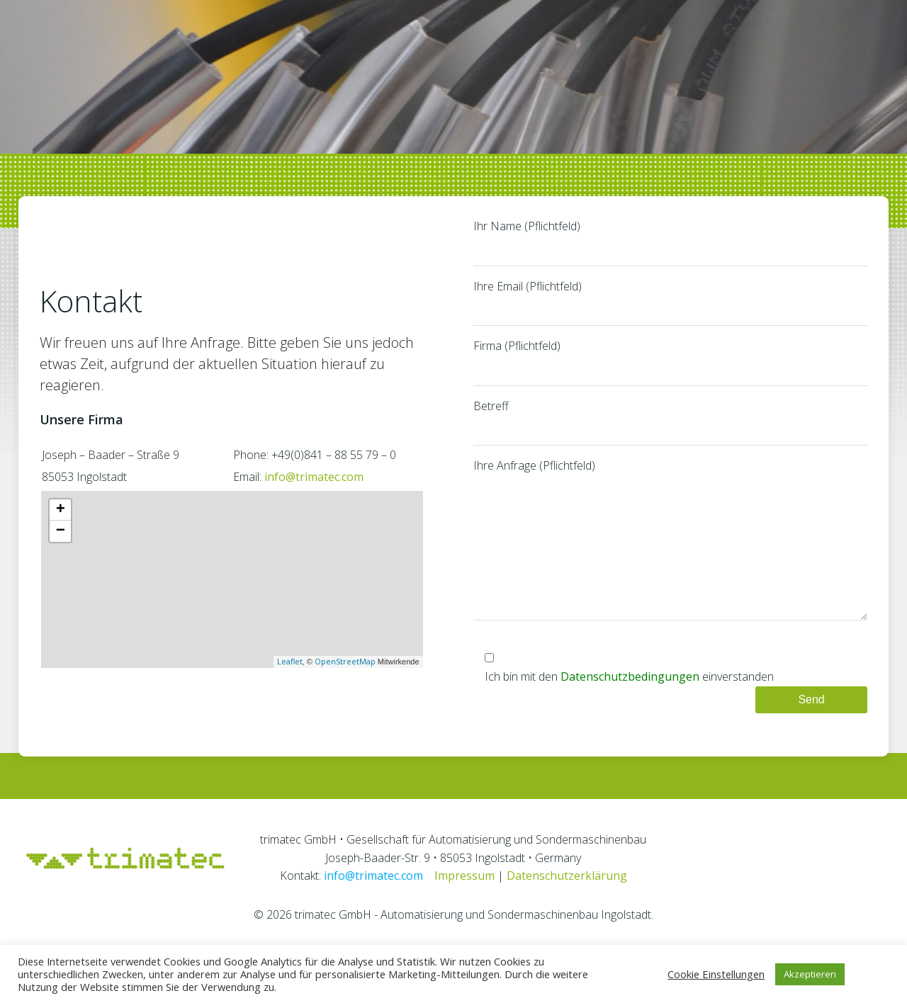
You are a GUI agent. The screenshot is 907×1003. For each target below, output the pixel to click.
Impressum (464, 921)
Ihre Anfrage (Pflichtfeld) (672, 569)
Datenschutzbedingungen (631, 721)
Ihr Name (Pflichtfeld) (672, 258)
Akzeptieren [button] (810, 974)
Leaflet (288, 691)
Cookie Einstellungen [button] (716, 974)
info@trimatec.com (311, 507)
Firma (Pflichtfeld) (672, 378)
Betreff (672, 438)
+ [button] (57, 539)
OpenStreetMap (343, 691)
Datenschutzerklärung (567, 921)
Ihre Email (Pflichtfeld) (672, 319)
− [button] (57, 560)
